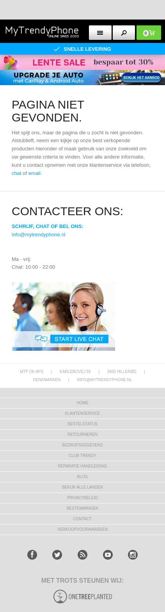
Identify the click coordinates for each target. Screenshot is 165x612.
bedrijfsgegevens (82, 445)
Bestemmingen (82, 508)
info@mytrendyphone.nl (39, 234)
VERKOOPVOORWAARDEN (82, 529)
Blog (82, 477)
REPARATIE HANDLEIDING (82, 466)
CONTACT (82, 519)
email (34, 173)
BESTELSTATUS (82, 424)
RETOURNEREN (82, 434)
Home (83, 403)
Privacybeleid (82, 498)
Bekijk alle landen (82, 487)
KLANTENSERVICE (82, 413)
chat (16, 173)
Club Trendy (82, 455)
